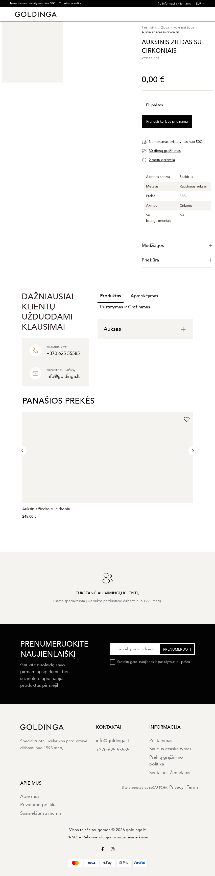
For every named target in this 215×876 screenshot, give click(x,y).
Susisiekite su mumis (40, 813)
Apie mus (29, 796)
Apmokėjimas (144, 296)
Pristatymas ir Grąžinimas (125, 307)
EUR (200, 4)
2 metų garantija (70, 3)
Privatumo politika (38, 805)
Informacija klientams (176, 4)
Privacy (176, 787)
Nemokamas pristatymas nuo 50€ (33, 3)
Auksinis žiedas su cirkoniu (46, 509)
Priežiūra (177, 260)
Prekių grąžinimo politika (166, 760)
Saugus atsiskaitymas (170, 749)
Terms (193, 787)
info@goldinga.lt (112, 740)
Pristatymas (160, 740)
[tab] (177, 245)
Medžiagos (177, 245)
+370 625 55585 (112, 750)
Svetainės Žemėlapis (169, 772)
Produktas (110, 296)
